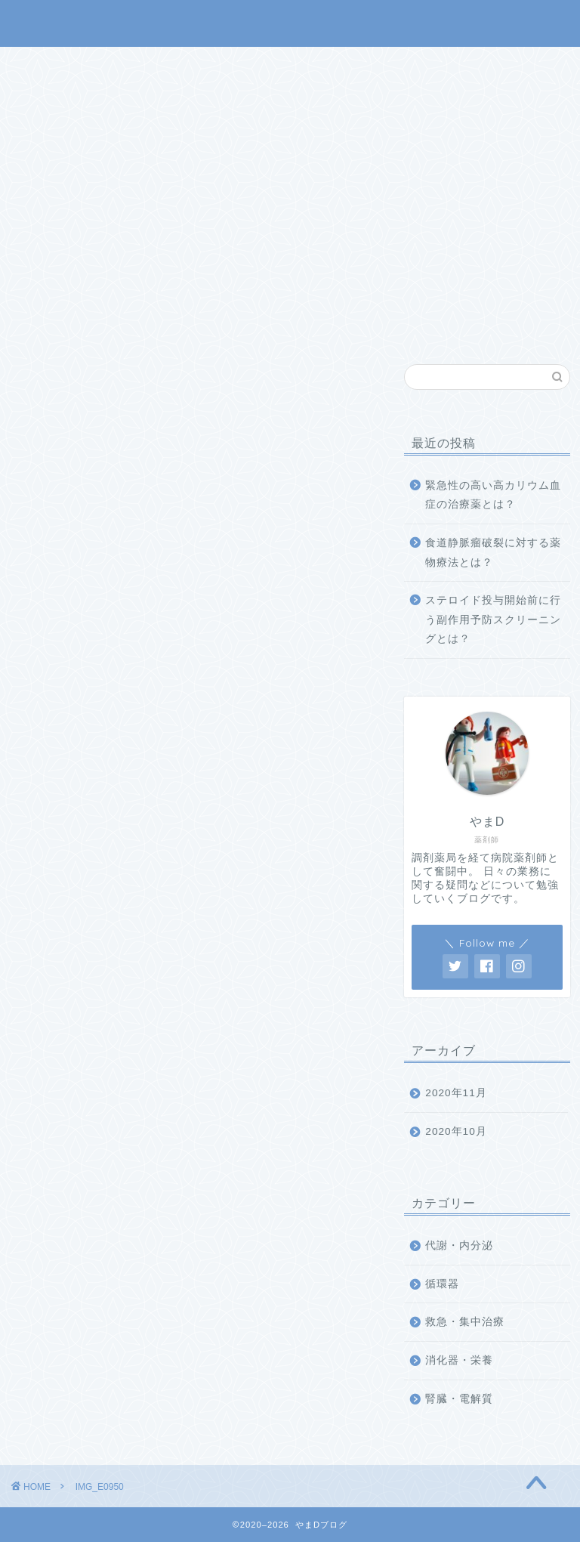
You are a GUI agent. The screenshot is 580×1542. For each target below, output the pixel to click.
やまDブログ (290, 23)
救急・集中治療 (464, 1321)
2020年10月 (455, 1131)
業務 (331, 65)
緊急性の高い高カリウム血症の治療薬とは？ (493, 495)
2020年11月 (455, 1093)
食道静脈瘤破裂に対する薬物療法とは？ (493, 552)
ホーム (182, 65)
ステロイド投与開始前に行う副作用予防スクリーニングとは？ (493, 619)
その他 (398, 65)
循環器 (442, 1284)
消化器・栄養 (459, 1360)
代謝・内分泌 (459, 1245)
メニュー (259, 65)
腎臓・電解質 (459, 1398)
